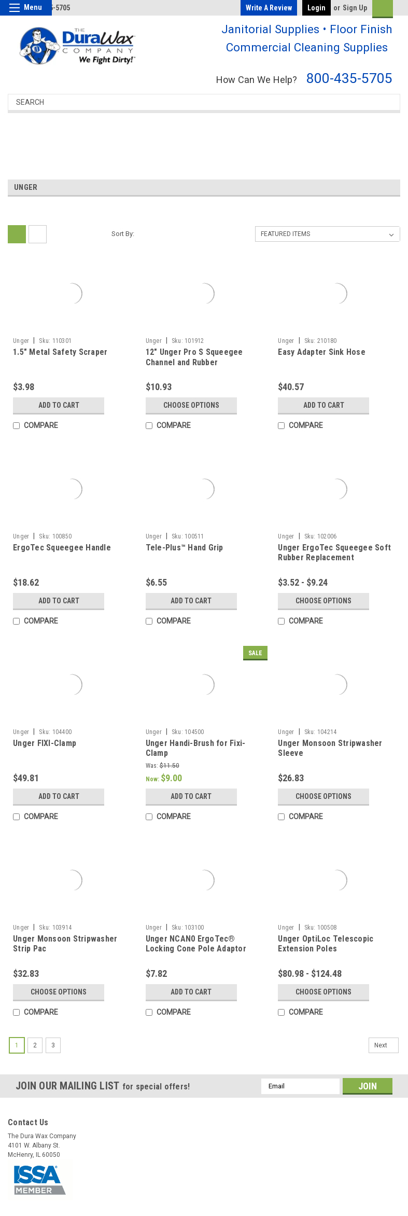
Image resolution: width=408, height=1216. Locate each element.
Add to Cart (58, 405)
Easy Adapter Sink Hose (321, 352)
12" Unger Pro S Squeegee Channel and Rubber (194, 357)
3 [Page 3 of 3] (53, 1045)
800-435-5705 (349, 78)
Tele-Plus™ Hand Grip (184, 547)
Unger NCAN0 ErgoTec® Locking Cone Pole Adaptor (196, 944)
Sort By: (122, 234)
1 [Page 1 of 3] (17, 1045)
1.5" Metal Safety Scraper (60, 352)
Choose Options (191, 405)
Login (316, 8)
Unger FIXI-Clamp (44, 743)
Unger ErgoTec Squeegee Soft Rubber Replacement (334, 553)
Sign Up (355, 8)
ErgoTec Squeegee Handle (62, 547)
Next (386, 1045)
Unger (21, 340)
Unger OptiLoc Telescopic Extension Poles (325, 944)
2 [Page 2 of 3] (35, 1045)
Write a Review (269, 8)
